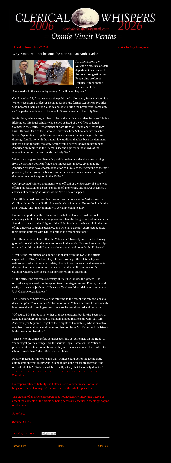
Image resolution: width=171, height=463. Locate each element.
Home (61, 445)
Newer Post (19, 445)
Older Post (103, 445)
